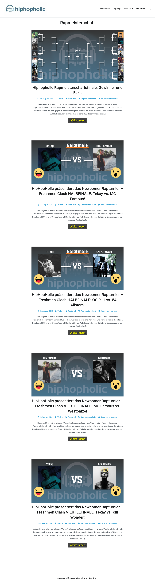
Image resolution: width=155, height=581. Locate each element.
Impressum (62, 578)
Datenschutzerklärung (77, 578)
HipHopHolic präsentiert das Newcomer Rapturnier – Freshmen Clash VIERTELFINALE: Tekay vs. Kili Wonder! (77, 511)
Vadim (60, 98)
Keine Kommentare (109, 98)
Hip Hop (116, 9)
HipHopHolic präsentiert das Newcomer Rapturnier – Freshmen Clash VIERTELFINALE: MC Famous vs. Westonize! (77, 405)
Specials (127, 9)
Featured (72, 98)
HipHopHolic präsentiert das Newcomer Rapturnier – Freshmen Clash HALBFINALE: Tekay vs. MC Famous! (77, 193)
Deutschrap (105, 9)
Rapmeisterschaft (88, 98)
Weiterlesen (77, 120)
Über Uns (92, 578)
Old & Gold (140, 9)
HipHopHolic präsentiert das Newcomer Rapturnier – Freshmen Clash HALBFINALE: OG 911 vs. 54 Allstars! (77, 299)
